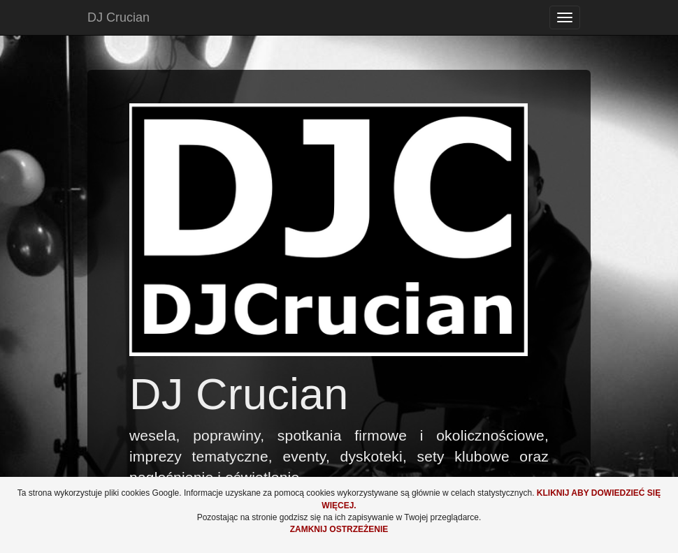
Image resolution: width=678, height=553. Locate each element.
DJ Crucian (118, 17)
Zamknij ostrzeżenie (339, 529)
